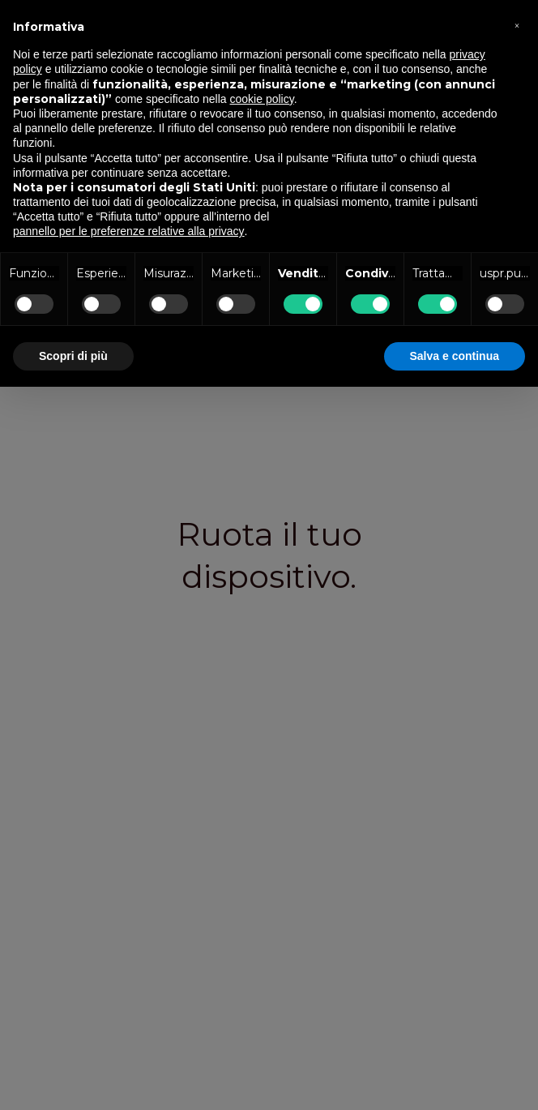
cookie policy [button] (262, 98)
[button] (517, 26)
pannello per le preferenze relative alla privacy (129, 231)
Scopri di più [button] (73, 355)
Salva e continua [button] (454, 355)
